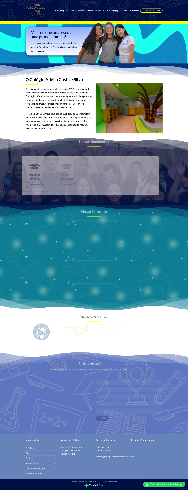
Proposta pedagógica (112, 10)
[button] (164, 484)
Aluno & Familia (94, 10)
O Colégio (62, 10)
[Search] (55, 10)
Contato (81, 10)
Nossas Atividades (131, 11)
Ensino (72, 10)
